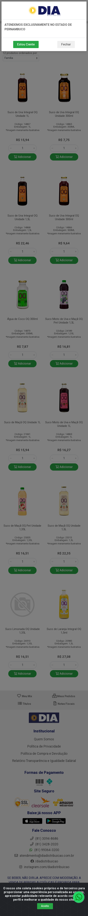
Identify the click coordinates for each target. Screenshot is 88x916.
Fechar (66, 44)
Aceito (45, 905)
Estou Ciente (26, 44)
